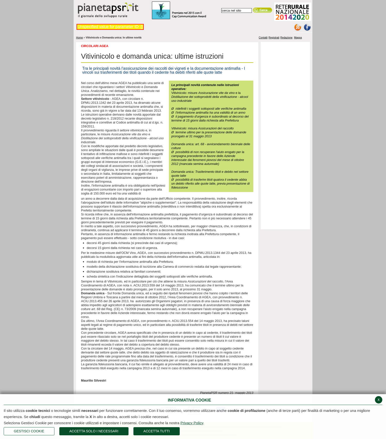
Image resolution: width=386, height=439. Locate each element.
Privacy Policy (191, 423)
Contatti (263, 37)
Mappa (298, 37)
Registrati (274, 37)
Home (79, 37)
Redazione (286, 37)
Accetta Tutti (157, 431)
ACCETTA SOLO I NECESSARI (93, 431)
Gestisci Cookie (29, 431)
